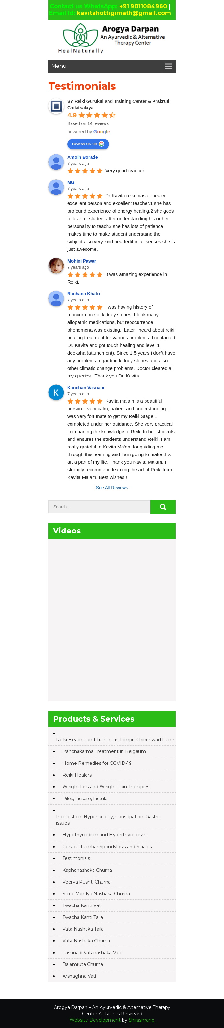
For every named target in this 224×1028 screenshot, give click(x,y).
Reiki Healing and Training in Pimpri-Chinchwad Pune (115, 740)
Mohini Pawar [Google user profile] (81, 261)
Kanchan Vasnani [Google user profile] (85, 387)
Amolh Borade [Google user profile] (82, 157)
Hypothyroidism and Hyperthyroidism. (105, 835)
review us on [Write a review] (88, 144)
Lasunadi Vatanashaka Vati (92, 952)
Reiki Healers (77, 775)
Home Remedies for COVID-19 (97, 763)
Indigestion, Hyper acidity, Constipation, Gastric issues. (108, 820)
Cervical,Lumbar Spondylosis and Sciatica (108, 846)
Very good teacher (124, 170)
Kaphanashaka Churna (87, 870)
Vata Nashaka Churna (86, 941)
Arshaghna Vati (79, 976)
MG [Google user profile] (71, 182)
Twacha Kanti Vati (82, 905)
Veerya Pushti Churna (87, 882)
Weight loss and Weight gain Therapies (106, 787)
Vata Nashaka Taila (83, 929)
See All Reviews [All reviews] (112, 487)
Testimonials (76, 858)
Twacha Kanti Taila (83, 917)
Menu (59, 66)
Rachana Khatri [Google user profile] (83, 293)
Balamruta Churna (83, 964)
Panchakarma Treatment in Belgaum (104, 751)
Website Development (95, 1020)
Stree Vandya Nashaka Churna (96, 894)
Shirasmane (141, 1020)
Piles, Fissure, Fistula (85, 798)
